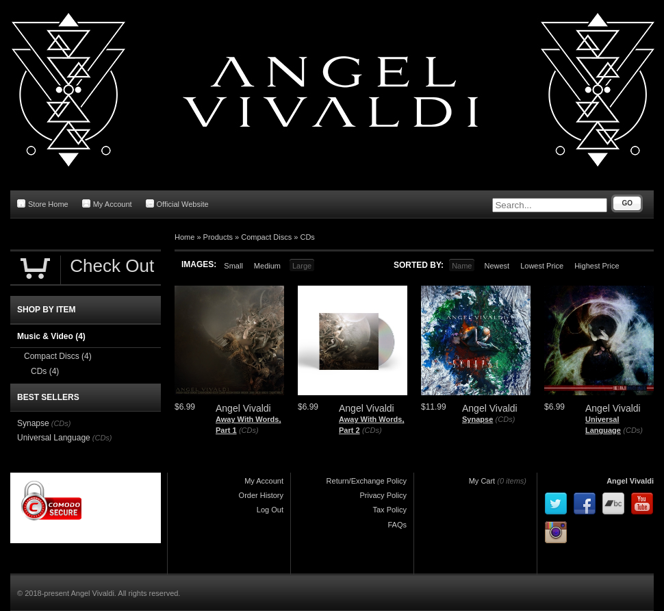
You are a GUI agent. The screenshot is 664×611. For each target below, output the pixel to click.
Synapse (477, 419)
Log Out (270, 510)
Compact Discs (266, 237)
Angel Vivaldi (630, 481)
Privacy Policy (383, 495)
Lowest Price (541, 266)
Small (233, 266)
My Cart (482, 481)
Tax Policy (389, 510)
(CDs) (249, 430)
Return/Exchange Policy (367, 481)
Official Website (177, 203)
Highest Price (596, 266)
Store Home (42, 203)
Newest (496, 266)
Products (218, 237)
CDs (307, 237)
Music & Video (51, 336)
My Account (107, 203)
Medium (267, 266)
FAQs (397, 525)
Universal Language (53, 437)
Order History (261, 495)
